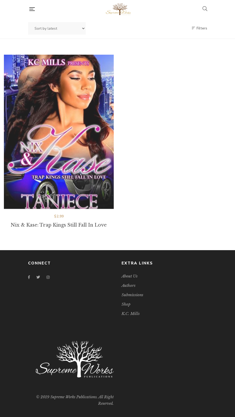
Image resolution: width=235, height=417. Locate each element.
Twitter (38, 277)
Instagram (48, 277)
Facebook (29, 277)
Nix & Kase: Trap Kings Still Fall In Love (59, 229)
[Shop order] (57, 28)
